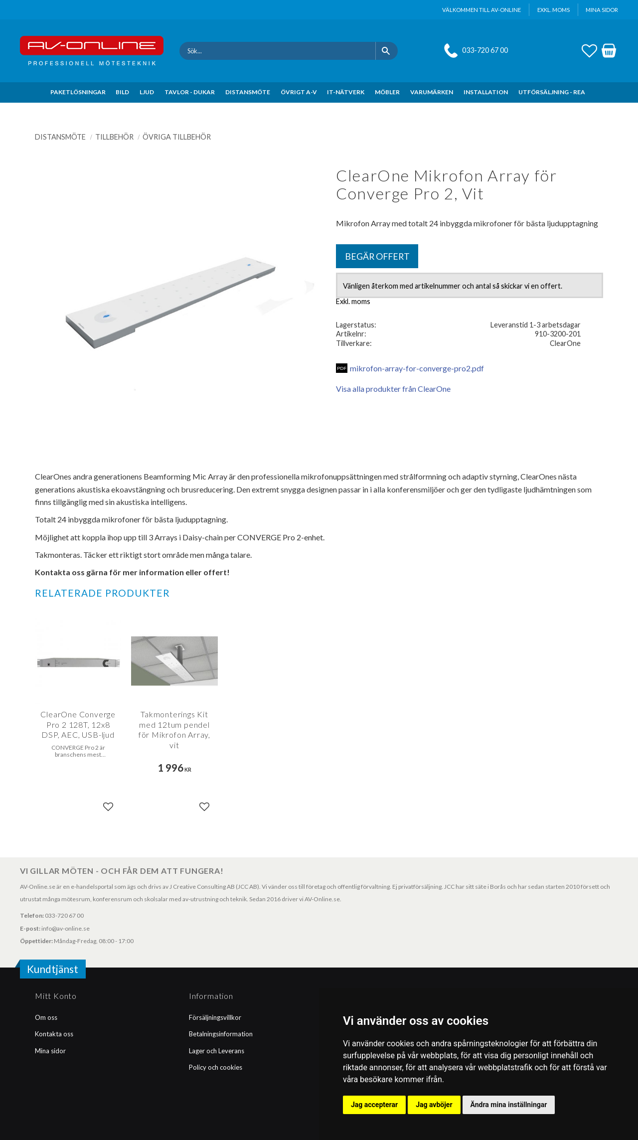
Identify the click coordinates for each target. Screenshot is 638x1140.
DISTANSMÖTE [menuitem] (247, 92)
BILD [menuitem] (122, 92)
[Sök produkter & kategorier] (277, 51)
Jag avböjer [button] (434, 1105)
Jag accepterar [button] (374, 1105)
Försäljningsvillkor (215, 1017)
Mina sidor (50, 1051)
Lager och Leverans (216, 1051)
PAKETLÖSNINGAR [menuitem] (78, 92)
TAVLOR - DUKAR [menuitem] (189, 92)
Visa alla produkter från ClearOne (393, 388)
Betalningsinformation (221, 1034)
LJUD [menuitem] (147, 92)
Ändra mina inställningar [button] (509, 1105)
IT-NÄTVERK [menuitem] (345, 92)
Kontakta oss (54, 1034)
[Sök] (386, 51)
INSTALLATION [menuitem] (486, 92)
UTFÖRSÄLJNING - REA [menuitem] (551, 92)
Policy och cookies (215, 1067)
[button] (589, 49)
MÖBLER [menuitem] (387, 92)
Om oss (46, 1017)
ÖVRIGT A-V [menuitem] (299, 92)
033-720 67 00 (485, 50)
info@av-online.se (65, 928)
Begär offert (377, 256)
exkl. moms (553, 9)
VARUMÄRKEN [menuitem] (431, 92)
